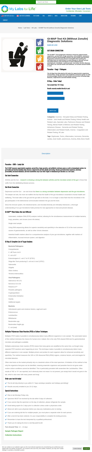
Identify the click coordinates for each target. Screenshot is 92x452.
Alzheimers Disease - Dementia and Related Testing (64, 127)
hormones (77, 136)
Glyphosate (55, 136)
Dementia (85, 136)
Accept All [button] (86, 448)
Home (20, 28)
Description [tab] (46, 153)
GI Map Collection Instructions (56, 98)
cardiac (49, 139)
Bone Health (85, 139)
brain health (57, 139)
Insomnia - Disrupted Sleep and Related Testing (71, 117)
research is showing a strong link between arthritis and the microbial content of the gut (49, 180)
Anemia (73, 139)
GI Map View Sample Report (55, 93)
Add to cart (52, 110)
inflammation (69, 136)
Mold (78, 139)
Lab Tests (27, 28)
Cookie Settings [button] (77, 448)
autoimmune (66, 139)
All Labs (34, 28)
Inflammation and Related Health (58, 130)
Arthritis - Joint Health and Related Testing (61, 119)
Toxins (62, 136)
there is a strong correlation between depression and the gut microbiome (60, 191)
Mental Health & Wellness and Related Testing (68, 125)
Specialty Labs (62, 122)
